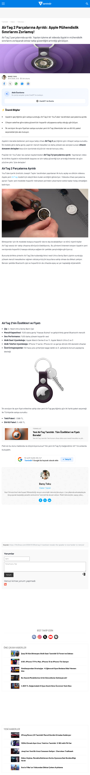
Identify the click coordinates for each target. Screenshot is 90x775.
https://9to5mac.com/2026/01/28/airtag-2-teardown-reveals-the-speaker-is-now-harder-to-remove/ (46, 545)
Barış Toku (12, 76)
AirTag (14, 177)
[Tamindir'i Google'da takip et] (45, 459)
